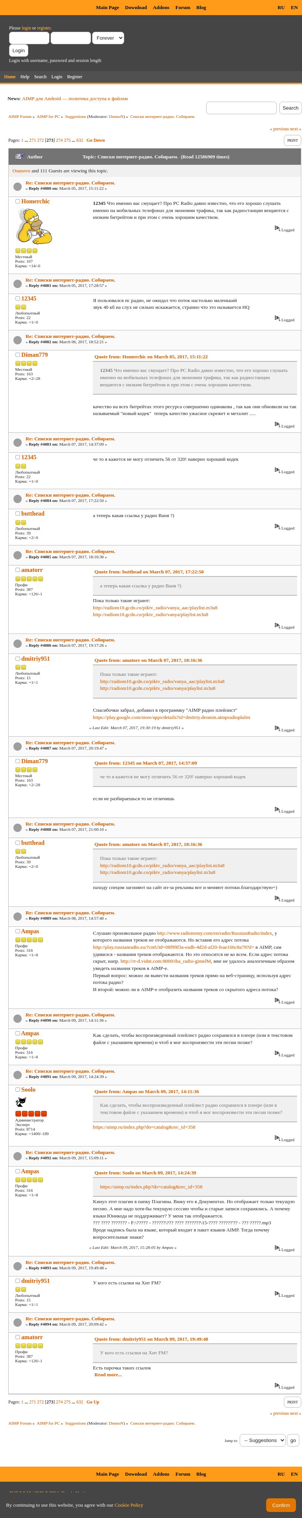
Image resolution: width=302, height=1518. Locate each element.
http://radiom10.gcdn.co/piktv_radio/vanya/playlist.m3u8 (150, 614)
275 (67, 140)
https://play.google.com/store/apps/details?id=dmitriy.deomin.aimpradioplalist (171, 717)
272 (40, 140)
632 (79, 140)
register (43, 28)
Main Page (107, 7)
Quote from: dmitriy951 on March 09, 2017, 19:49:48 (151, 1339)
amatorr (32, 570)
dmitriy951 (36, 658)
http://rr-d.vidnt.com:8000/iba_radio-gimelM (165, 961)
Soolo (28, 1089)
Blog (201, 7)
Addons (161, 7)
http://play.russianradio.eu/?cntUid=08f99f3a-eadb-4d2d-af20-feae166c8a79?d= (173, 947)
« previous (279, 129)
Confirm (281, 1505)
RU (281, 7)
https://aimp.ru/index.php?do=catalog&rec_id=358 (144, 1127)
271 (32, 140)
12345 (29, 298)
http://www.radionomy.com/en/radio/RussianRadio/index (214, 933)
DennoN (116, 116)
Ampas (30, 931)
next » (295, 129)
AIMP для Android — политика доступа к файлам (75, 98)
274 (59, 140)
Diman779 (35, 355)
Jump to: (231, 1441)
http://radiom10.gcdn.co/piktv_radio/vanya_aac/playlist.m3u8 (155, 607)
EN (294, 7)
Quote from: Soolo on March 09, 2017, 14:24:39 (145, 1173)
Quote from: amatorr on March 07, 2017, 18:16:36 (148, 660)
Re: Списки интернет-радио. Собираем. (71, 183)
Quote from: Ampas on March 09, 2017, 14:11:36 (146, 1091)
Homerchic (36, 201)
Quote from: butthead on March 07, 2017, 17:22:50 (148, 572)
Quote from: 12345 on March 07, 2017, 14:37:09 (145, 763)
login (26, 28)
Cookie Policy (129, 1505)
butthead (33, 513)
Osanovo (21, 170)
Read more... (108, 1374)
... (27, 140)
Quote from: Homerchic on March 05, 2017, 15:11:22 (151, 356)
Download (136, 7)
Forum (183, 7)
